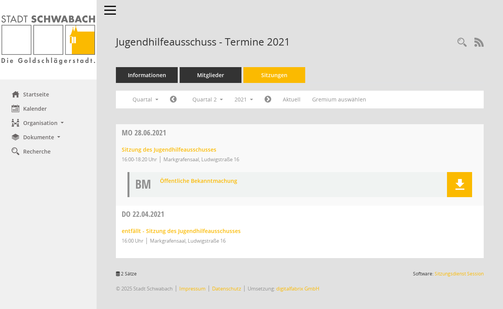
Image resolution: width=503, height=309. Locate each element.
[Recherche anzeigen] (462, 42)
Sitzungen (274, 75)
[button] (48, 123)
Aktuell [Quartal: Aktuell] (292, 99)
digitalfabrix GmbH (297, 288)
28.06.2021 (144, 132)
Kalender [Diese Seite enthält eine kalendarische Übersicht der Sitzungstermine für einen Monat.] (29, 108)
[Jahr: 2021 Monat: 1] (173, 99)
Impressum (192, 288)
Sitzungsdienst (459, 273)
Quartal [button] (145, 99)
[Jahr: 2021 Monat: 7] (268, 99)
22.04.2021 (143, 214)
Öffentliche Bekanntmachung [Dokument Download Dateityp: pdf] (198, 181)
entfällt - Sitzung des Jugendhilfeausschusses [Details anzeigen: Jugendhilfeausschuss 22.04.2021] (181, 231)
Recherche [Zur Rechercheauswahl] (31, 151)
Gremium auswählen (339, 99)
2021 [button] (244, 99)
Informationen (147, 75)
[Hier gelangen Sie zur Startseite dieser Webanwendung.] (48, 39)
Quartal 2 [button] (207, 99)
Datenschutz (226, 288)
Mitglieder (210, 75)
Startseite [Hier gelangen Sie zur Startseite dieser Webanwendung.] (30, 94)
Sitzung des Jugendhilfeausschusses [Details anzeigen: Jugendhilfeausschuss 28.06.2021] (169, 149)
